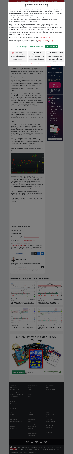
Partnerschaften (56, 53)
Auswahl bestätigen (36, 47)
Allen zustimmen (51, 47)
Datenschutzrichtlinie (47, 37)
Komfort (37, 53)
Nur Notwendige (21, 47)
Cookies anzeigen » (18, 64)
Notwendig (19, 53)
